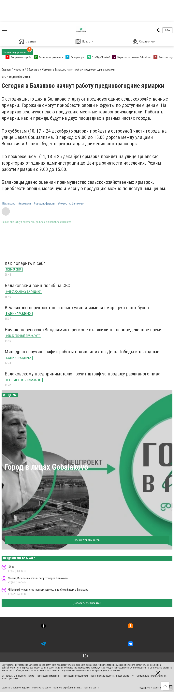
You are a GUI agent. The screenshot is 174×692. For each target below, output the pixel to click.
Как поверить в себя (25, 263)
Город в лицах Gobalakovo (46, 467)
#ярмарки (24, 203)
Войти (167, 30)
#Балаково (8, 203)
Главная (27, 41)
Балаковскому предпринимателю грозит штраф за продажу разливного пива (82, 374)
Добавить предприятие (87, 603)
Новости (84, 41)
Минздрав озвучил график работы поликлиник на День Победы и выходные (82, 351)
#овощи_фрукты (44, 203)
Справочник (144, 41)
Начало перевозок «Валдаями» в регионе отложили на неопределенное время (84, 330)
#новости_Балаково (71, 203)
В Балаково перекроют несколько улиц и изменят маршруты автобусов (77, 307)
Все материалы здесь (87, 540)
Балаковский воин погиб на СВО (37, 285)
